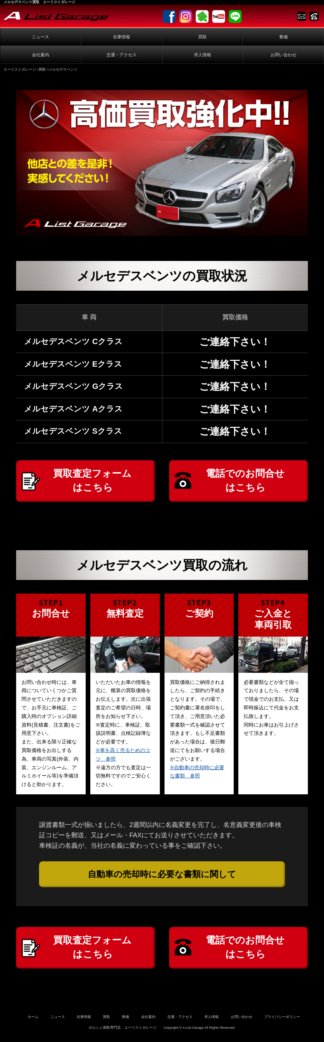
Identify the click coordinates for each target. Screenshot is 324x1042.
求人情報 (202, 54)
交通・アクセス (121, 54)
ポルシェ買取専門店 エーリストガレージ (123, 1030)
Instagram (185, 16)
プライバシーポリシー (282, 1020)
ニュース (40, 36)
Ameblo (202, 16)
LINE (235, 16)
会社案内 (40, 54)
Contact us (301, 16)
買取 (202, 36)
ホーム (33, 1020)
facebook (169, 16)
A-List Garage (56, 16)
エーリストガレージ (20, 69)
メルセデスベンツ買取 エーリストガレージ (39, 2)
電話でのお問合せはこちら (245, 481)
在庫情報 (121, 36)
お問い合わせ (283, 54)
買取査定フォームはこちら (92, 481)
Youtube (218, 16)
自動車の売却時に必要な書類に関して (162, 875)
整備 (283, 36)
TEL (314, 16)
